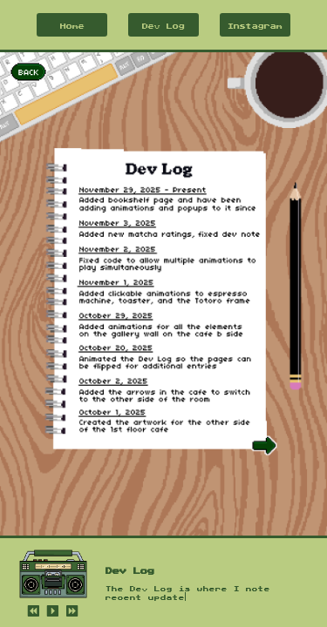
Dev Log (163, 25)
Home (72, 25)
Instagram (255, 25)
